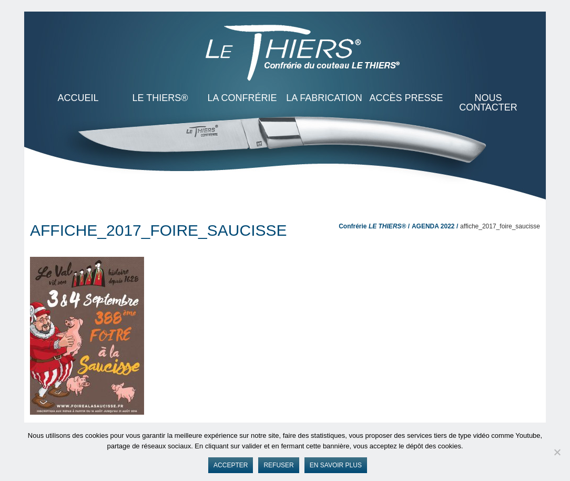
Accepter (230, 465)
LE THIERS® (160, 98)
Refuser (278, 465)
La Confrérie (242, 98)
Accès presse (406, 98)
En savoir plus (336, 465)
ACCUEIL (77, 98)
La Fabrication (324, 98)
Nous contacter (488, 103)
